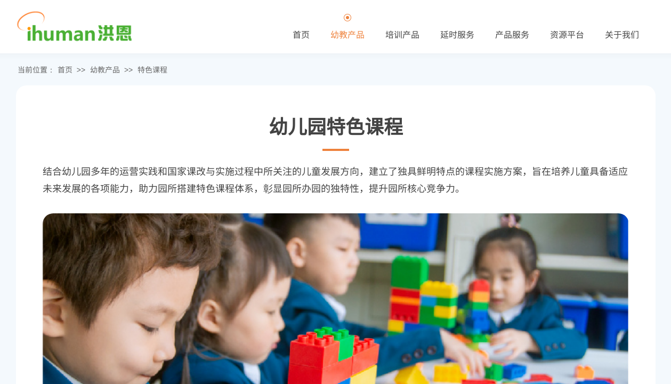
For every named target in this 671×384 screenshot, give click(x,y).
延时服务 (457, 34)
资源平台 (567, 34)
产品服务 (512, 34)
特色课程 (152, 69)
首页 (65, 69)
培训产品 (402, 34)
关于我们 (622, 34)
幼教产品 (105, 69)
